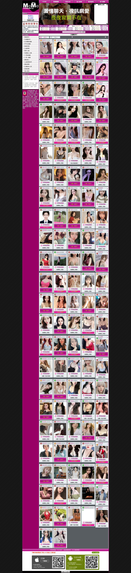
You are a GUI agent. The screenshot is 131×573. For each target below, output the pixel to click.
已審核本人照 (28, 66)
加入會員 (30, 18)
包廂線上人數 (28, 53)
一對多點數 (28, 55)
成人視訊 (27, 71)
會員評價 (27, 46)
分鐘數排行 (28, 39)
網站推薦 (27, 64)
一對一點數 (28, 57)
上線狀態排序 (28, 62)
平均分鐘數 (28, 44)
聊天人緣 (27, 50)
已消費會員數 (28, 41)
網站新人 (27, 59)
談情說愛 (27, 68)
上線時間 (27, 48)
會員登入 (30, 15)
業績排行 (27, 37)
